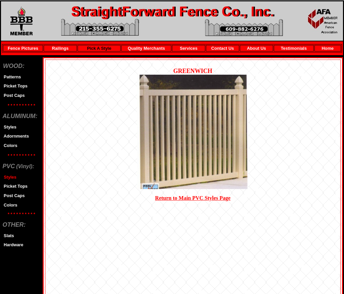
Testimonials (294, 48)
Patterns (11, 76)
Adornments (15, 136)
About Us (256, 48)
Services (189, 48)
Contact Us (222, 48)
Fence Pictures (23, 48)
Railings (60, 48)
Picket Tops (14, 85)
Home (328, 48)
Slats (7, 235)
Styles (8, 127)
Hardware (12, 244)
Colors (9, 145)
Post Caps (13, 95)
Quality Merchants (146, 48)
